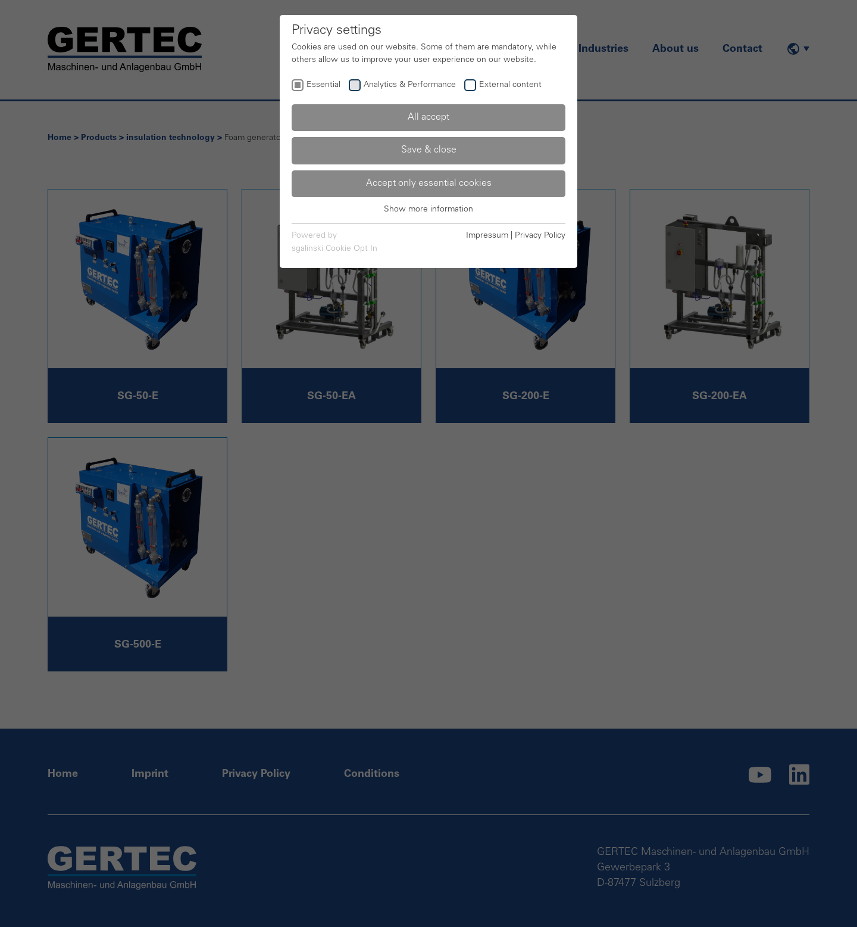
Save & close (428, 150)
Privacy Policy (540, 236)
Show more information (428, 210)
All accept (428, 117)
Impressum (487, 236)
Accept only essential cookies (429, 183)
